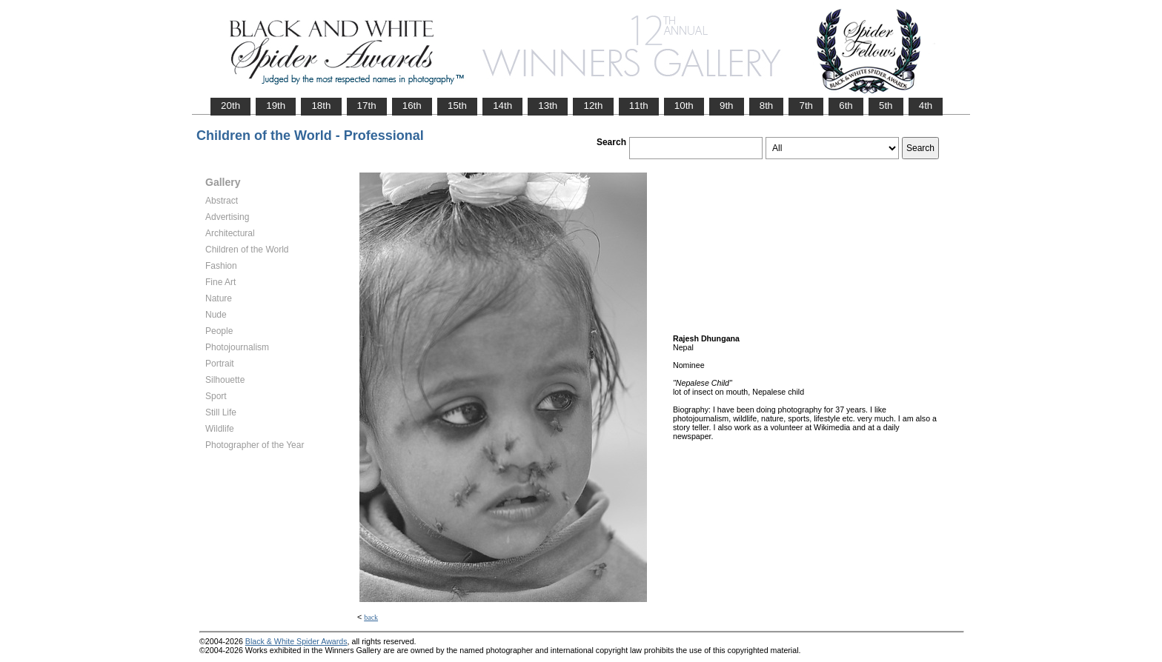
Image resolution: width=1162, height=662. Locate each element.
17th (367, 105)
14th (502, 105)
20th (230, 105)
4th (926, 105)
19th (275, 105)
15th (457, 105)
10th (684, 105)
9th (726, 105)
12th (593, 105)
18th (321, 105)
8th (766, 105)
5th (886, 105)
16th (412, 105)
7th (806, 105)
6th (846, 105)
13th (547, 105)
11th (639, 105)
